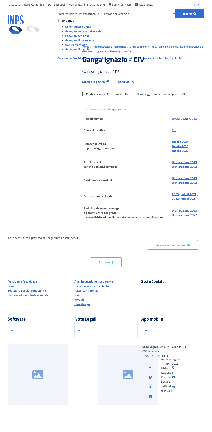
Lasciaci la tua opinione (173, 245)
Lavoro (12, 286)
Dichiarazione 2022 (184, 166)
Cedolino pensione (77, 36)
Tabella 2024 (180, 141)
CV (174, 130)
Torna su (106, 262)
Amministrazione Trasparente (110, 47)
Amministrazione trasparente (93, 281)
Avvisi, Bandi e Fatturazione (87, 4)
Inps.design (82, 304)
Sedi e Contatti (120, 4)
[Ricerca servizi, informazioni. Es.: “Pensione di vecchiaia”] (114, 13)
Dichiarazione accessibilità (91, 286)
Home (86, 47)
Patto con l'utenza (86, 290)
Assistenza (144, 4)
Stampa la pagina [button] (95, 81)
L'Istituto (14, 4)
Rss (76, 295)
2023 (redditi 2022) (185, 194)
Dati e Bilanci (56, 4)
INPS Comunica (34, 4)
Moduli (79, 299)
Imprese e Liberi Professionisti (28, 295)
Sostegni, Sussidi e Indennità (27, 290)
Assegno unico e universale (83, 31)
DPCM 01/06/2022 (185, 118)
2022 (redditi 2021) (185, 198)
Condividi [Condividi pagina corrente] (126, 81)
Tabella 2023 (180, 146)
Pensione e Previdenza (22, 281)
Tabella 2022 (180, 150)
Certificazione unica (78, 26)
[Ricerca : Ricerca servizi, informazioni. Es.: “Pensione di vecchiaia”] (189, 13)
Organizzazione (138, 47)
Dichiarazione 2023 (184, 162)
